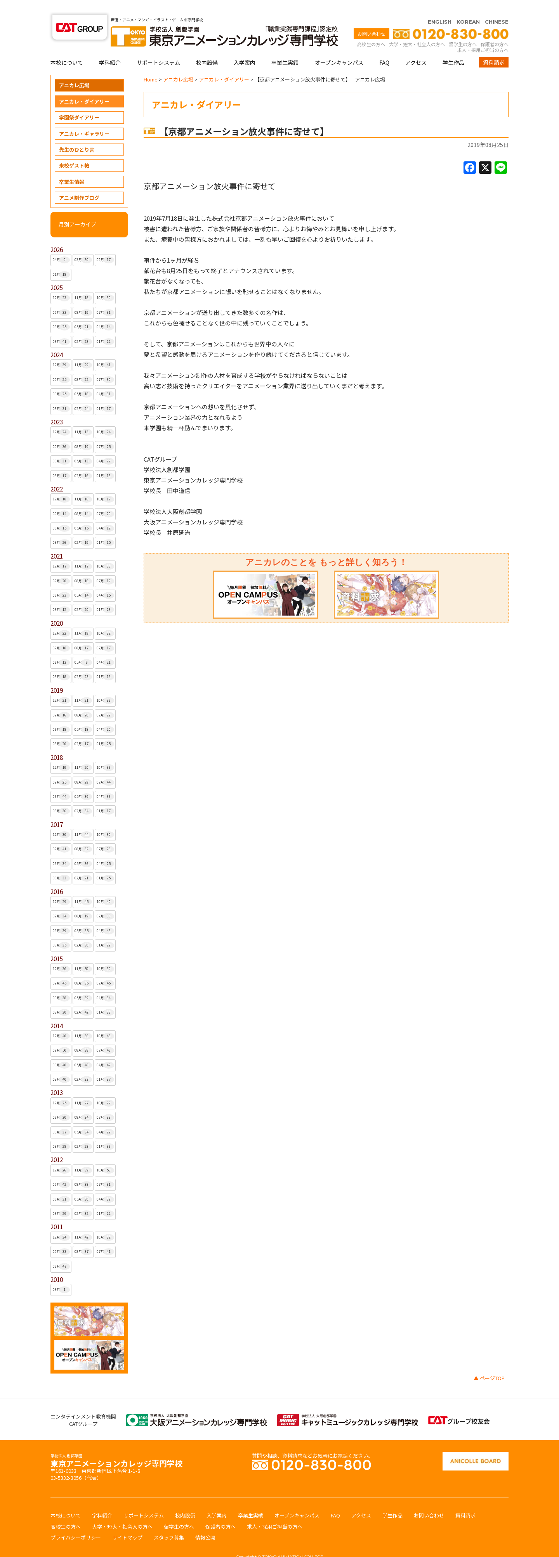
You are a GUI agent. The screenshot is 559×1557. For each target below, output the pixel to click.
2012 (56, 1144)
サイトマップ (127, 1522)
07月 (105, 297)
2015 (56, 943)
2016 (56, 876)
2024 (56, 340)
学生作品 (453, 47)
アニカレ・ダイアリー (84, 86)
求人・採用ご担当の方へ (483, 34)
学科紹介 (110, 47)
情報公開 (205, 1522)
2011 (56, 1212)
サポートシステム (158, 47)
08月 (83, 297)
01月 (61, 259)
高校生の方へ (371, 29)
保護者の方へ (495, 29)
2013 (56, 1077)
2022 (56, 474)
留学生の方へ (463, 29)
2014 (56, 1011)
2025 (56, 272)
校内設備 (207, 47)
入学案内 (244, 47)
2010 (56, 1264)
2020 (56, 608)
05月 (83, 311)
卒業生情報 (71, 166)
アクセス (416, 47)
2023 (56, 407)
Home (151, 64)
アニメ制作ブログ (79, 182)
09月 (61, 297)
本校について (66, 47)
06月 (61, 311)
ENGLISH (439, 6)
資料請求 (494, 47)
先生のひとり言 (76, 134)
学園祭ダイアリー (79, 102)
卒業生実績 (285, 47)
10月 (105, 282)
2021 (56, 541)
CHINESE (497, 6)
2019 (56, 675)
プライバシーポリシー (75, 1522)
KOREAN (468, 6)
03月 (83, 244)
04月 (61, 244)
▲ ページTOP (489, 1363)
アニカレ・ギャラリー (84, 118)
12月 (61, 282)
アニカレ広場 (74, 70)
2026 (56, 234)
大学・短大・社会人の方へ (417, 29)
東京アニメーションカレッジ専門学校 (116, 1446)
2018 (56, 742)
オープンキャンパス (339, 47)
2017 (56, 809)
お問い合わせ (371, 18)
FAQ (384, 47)
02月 (105, 244)
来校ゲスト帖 (74, 150)
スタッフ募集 (169, 1522)
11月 (83, 282)
